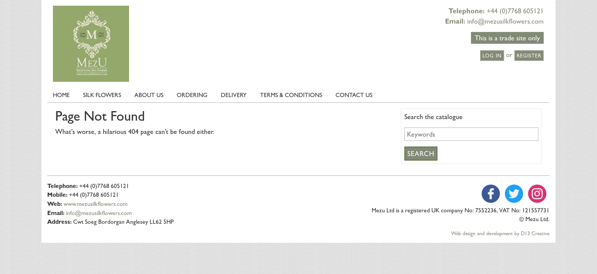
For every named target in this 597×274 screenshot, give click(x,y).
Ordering (192, 95)
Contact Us (353, 95)
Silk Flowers (102, 95)
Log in (492, 56)
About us (148, 95)
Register (529, 56)
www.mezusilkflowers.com (96, 203)
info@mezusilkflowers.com (505, 21)
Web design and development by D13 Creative (500, 233)
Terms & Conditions (291, 95)
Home (61, 95)
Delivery (234, 95)
